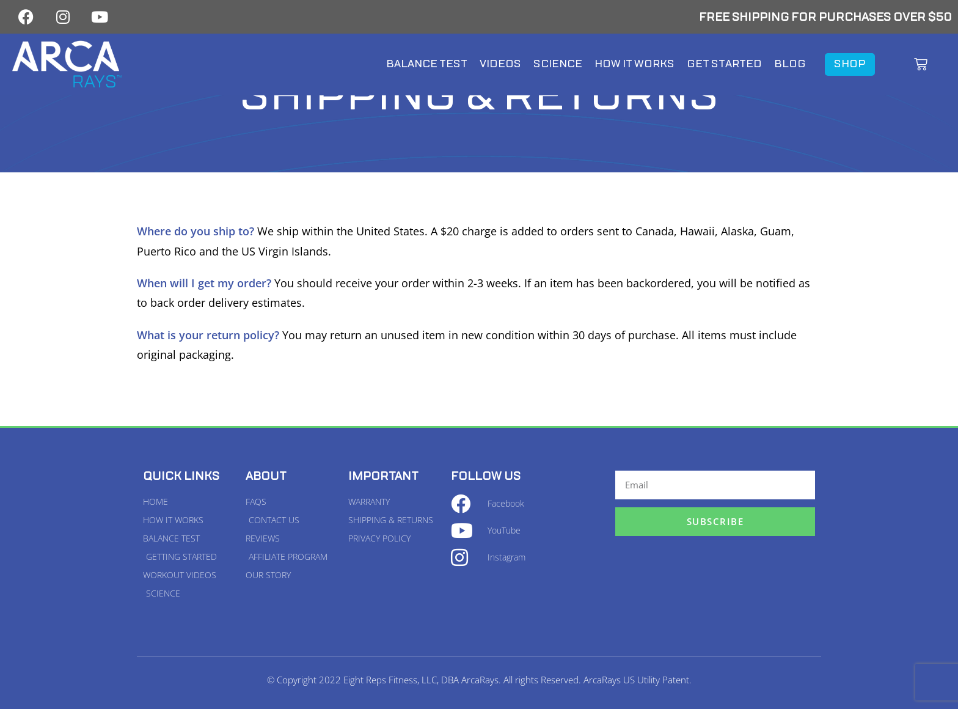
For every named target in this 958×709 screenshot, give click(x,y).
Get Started (724, 64)
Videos (500, 64)
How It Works (634, 64)
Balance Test (426, 64)
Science (557, 64)
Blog (790, 64)
